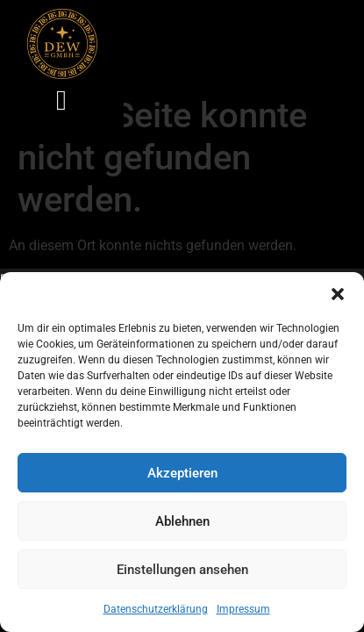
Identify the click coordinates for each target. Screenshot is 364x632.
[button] (337, 294)
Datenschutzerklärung (155, 609)
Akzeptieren (182, 473)
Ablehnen (182, 521)
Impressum (243, 609)
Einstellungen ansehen (182, 570)
